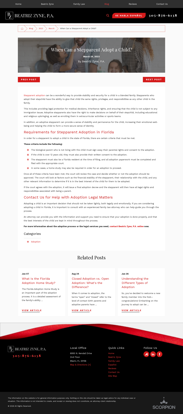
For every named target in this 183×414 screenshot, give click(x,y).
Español (112, 364)
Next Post (154, 79)
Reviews (112, 368)
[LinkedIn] (153, 354)
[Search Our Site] (107, 15)
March (51, 28)
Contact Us (114, 372)
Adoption (35, 241)
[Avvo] (146, 354)
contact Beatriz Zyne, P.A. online (127, 226)
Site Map (112, 376)
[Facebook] (159, 354)
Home (111, 353)
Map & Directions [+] (80, 364)
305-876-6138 (163, 15)
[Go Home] (22, 28)
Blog (31, 28)
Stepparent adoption (34, 95)
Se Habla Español (128, 15)
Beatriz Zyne (114, 357)
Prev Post (29, 79)
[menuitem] (18, 4)
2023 (41, 28)
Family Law (114, 361)
